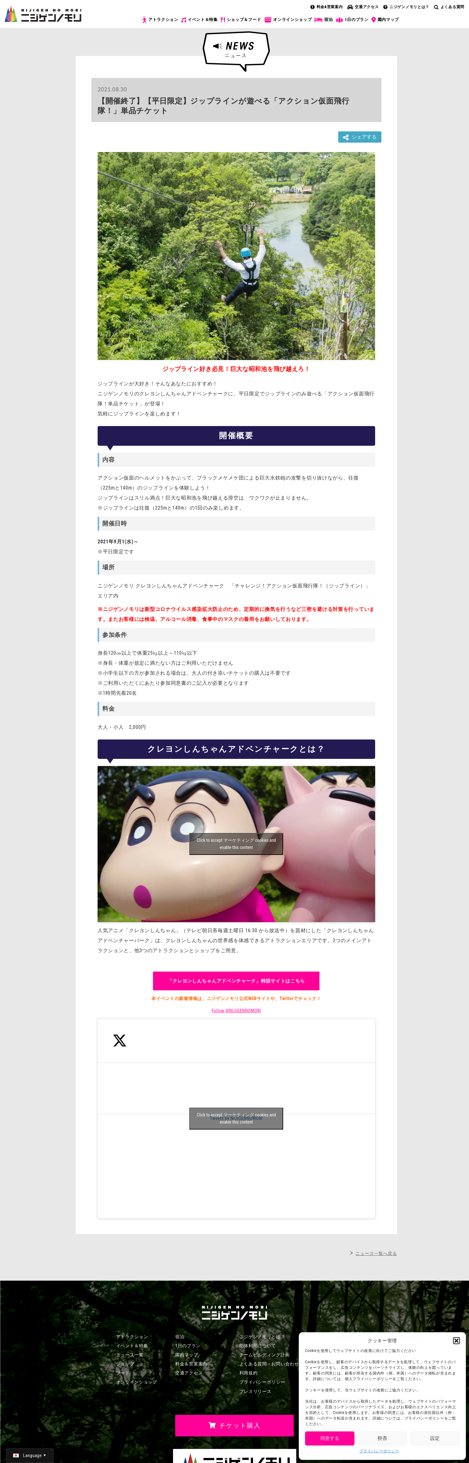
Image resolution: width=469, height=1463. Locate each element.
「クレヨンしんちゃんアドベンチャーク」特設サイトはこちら (236, 981)
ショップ (125, 1363)
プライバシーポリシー (379, 1451)
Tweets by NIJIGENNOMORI (236, 1119)
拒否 (382, 1438)
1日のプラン (352, 20)
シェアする (360, 137)
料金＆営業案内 (191, 1363)
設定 (435, 1438)
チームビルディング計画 (264, 1354)
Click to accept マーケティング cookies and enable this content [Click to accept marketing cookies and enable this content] (236, 844)
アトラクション (160, 20)
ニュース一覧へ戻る (376, 1253)
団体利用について (257, 1345)
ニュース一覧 (130, 1354)
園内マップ (385, 20)
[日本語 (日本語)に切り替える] (30, 1455)
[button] (456, 1341)
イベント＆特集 (199, 19)
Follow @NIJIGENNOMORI (236, 1010)
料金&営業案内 (326, 7)
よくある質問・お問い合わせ (269, 1363)
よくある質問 (449, 7)
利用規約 (248, 1372)
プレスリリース (255, 1391)
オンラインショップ (288, 20)
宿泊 (323, 19)
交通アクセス (363, 7)
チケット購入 (435, 25)
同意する (329, 1438)
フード (123, 1372)
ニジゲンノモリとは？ (406, 7)
